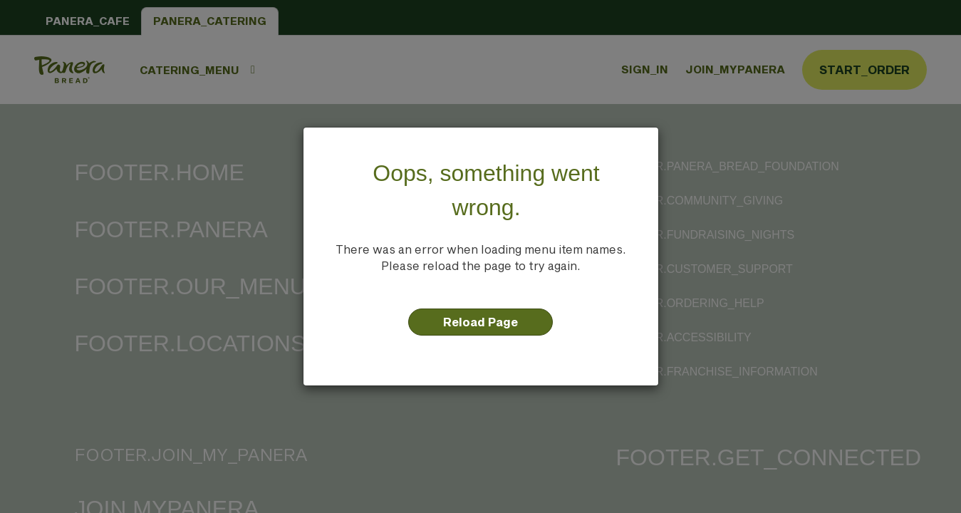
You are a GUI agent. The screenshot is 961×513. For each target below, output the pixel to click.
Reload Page (480, 321)
